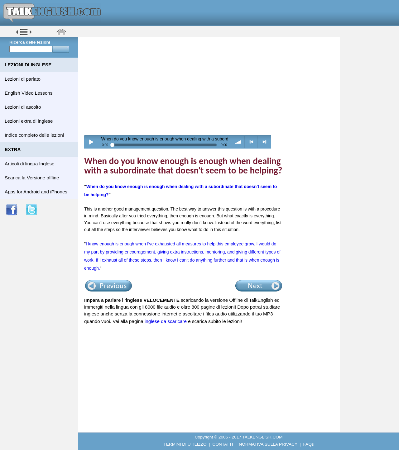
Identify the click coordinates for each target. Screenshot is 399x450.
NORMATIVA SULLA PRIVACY (268, 444)
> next (264, 142)
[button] (24, 34)
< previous (251, 142)
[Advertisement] (211, 85)
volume (238, 142)
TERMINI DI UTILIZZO (184, 444)
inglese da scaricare (166, 321)
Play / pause (91, 142)
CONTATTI (222, 444)
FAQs (308, 444)
